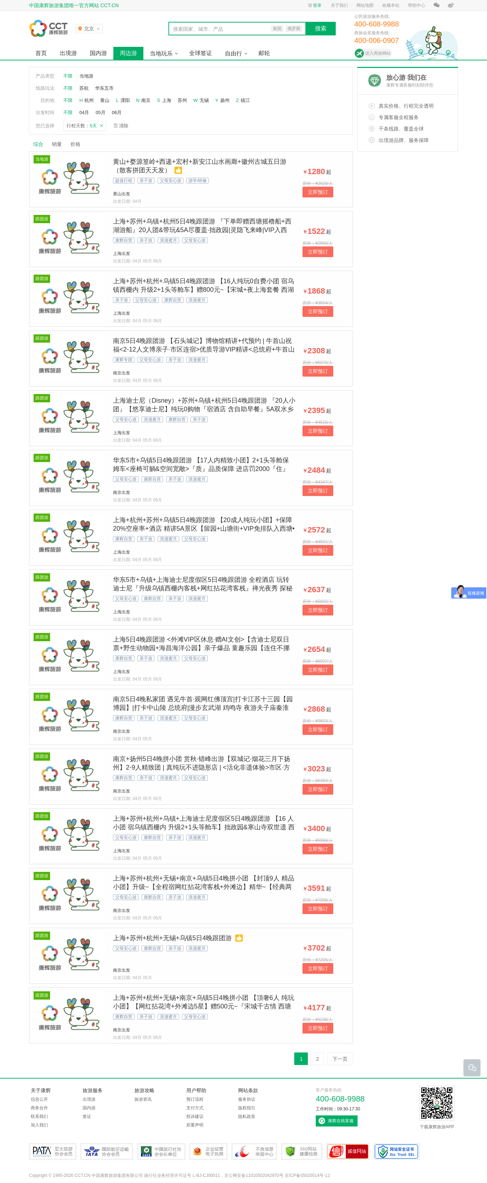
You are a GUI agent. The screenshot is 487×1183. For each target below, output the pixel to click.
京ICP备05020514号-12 (307, 1175)
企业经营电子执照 (208, 1151)
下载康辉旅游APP (436, 1107)
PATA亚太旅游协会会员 (53, 1151)
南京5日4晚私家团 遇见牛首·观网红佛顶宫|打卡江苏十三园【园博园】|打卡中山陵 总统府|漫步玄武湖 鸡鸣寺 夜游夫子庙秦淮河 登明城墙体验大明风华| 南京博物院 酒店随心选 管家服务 (203, 708)
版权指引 (246, 1107)
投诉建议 (194, 1116)
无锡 (204, 100)
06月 (117, 112)
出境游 (68, 53)
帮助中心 (416, 5)
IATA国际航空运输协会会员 (106, 1151)
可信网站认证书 (348, 1151)
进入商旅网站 (378, 53)
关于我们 (339, 5)
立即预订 (318, 192)
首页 (41, 53)
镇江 (245, 100)
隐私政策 (246, 1116)
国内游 (98, 53)
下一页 (340, 1059)
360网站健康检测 (302, 1151)
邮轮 (264, 53)
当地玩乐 (161, 53)
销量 (57, 144)
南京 (146, 100)
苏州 (182, 100)
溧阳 (125, 100)
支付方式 (194, 1107)
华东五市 (104, 88)
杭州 (89, 100)
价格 (78, 144)
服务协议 (246, 1099)
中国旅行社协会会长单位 (161, 1151)
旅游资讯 (143, 1099)
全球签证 (200, 53)
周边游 (128, 53)
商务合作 (39, 1107)
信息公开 (39, 1099)
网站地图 (365, 5)
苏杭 (84, 88)
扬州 (225, 100)
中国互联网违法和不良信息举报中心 (254, 1151)
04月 (84, 112)
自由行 (233, 53)
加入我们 (39, 1125)
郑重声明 (194, 1125)
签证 (87, 1116)
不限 (68, 76)
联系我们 (39, 1116)
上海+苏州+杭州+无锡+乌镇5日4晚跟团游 (172, 938)
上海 (166, 100)
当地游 (86, 76)
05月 (100, 112)
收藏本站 (390, 5)
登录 (317, 5)
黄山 (104, 100)
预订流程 (194, 1099)
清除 (123, 125)
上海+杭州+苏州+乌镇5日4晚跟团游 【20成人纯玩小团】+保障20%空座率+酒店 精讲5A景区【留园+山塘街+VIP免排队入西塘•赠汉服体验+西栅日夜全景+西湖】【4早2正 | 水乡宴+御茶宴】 (204, 528)
